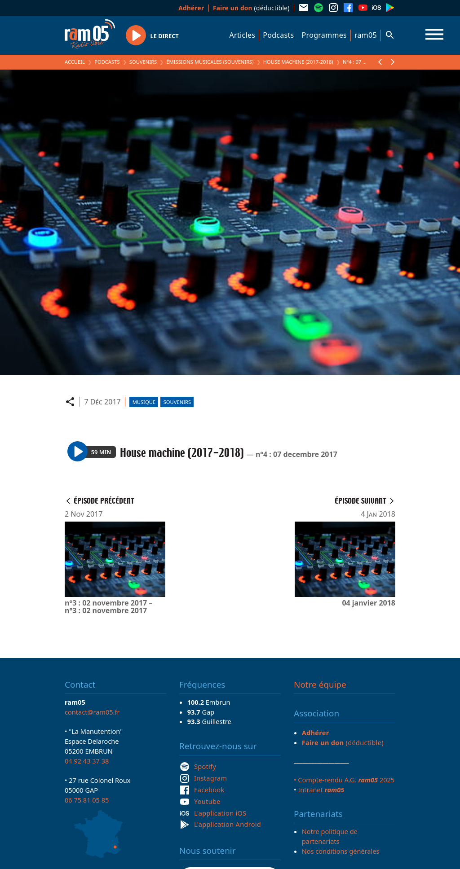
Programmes (324, 35)
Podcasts (278, 35)
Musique (144, 402)
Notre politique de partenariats (330, 836)
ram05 (365, 35)
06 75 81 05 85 (87, 799)
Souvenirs (143, 61)
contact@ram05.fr (92, 711)
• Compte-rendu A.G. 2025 (344, 779)
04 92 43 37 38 (87, 760)
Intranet (321, 789)
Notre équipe (320, 684)
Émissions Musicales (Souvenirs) (209, 61)
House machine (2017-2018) (298, 61)
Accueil (75, 61)
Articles (243, 35)
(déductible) (251, 8)
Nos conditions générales (341, 851)
